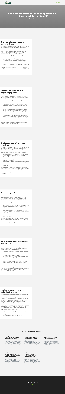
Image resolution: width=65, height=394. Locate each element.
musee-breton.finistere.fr (24, 311)
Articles (58, 2)
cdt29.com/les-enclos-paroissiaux (21, 313)
